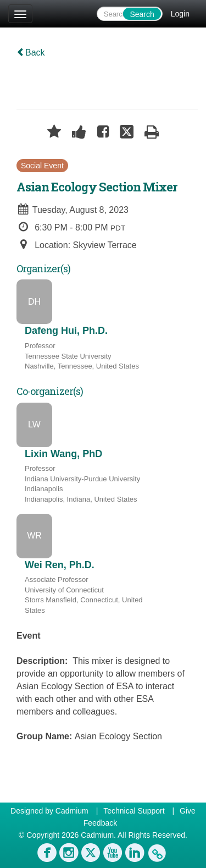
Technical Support (133, 810)
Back (30, 52)
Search (142, 14)
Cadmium (71, 810)
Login (180, 13)
